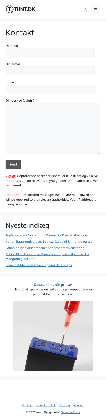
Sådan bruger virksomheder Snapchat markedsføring (45, 248)
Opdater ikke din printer (53, 284)
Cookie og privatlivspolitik (39, 405)
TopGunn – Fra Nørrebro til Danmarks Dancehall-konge (46, 235)
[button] (85, 9)
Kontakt (79, 405)
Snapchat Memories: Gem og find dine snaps (39, 265)
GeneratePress (70, 412)
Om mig (64, 405)
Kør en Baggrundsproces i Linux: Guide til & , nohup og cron (50, 241)
